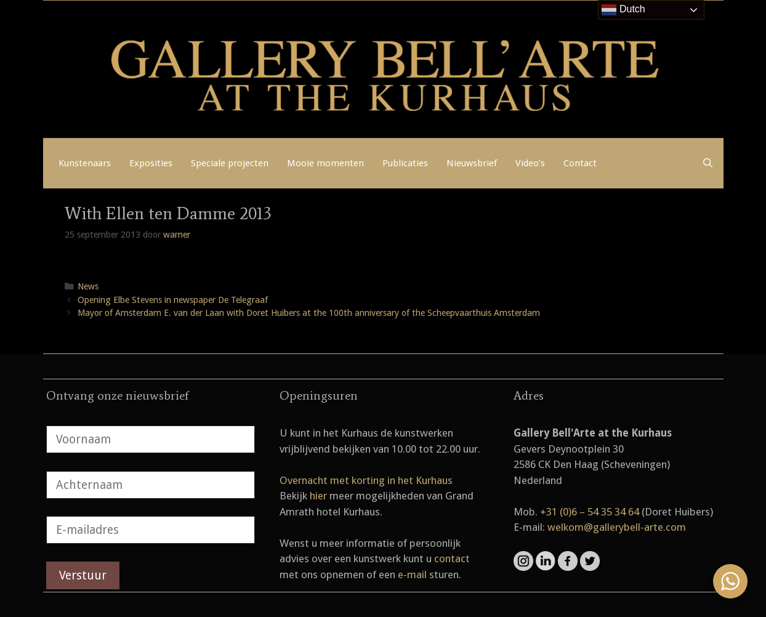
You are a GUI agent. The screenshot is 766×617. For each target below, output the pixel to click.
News (88, 286)
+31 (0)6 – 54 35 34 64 (589, 512)
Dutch (623, 9)
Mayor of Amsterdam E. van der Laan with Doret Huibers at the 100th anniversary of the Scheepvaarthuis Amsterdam (309, 313)
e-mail (412, 574)
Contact (580, 163)
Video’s (530, 163)
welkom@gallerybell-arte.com (616, 527)
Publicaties (405, 163)
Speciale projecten (229, 163)
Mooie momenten (325, 163)
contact (452, 558)
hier (318, 496)
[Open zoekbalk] (708, 163)
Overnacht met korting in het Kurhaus (366, 480)
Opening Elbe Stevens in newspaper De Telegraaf (173, 300)
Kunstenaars (84, 163)
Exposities (150, 163)
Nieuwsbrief (471, 163)
